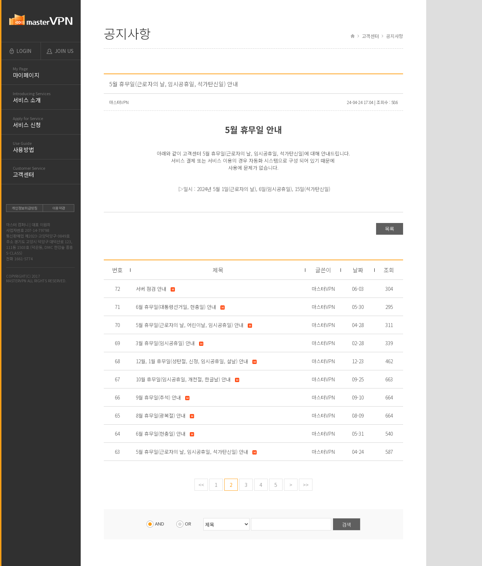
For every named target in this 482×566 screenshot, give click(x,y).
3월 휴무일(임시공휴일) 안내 (165, 343)
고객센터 (47, 172)
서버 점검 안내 (151, 288)
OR (183, 523)
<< (201, 484)
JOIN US (64, 50)
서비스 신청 (47, 122)
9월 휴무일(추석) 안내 (158, 397)
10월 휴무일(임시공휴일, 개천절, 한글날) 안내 (183, 379)
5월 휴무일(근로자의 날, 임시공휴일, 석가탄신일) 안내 (192, 451)
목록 (389, 228)
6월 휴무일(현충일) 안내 (161, 433)
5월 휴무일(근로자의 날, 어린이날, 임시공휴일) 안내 (189, 324)
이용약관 (58, 208)
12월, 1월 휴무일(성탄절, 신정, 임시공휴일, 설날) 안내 (192, 361)
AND (155, 523)
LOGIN (23, 50)
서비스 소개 (47, 97)
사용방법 (47, 147)
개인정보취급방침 (24, 208)
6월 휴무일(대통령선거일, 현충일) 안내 (176, 306)
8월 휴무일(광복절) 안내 (161, 415)
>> (306, 484)
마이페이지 (47, 72)
